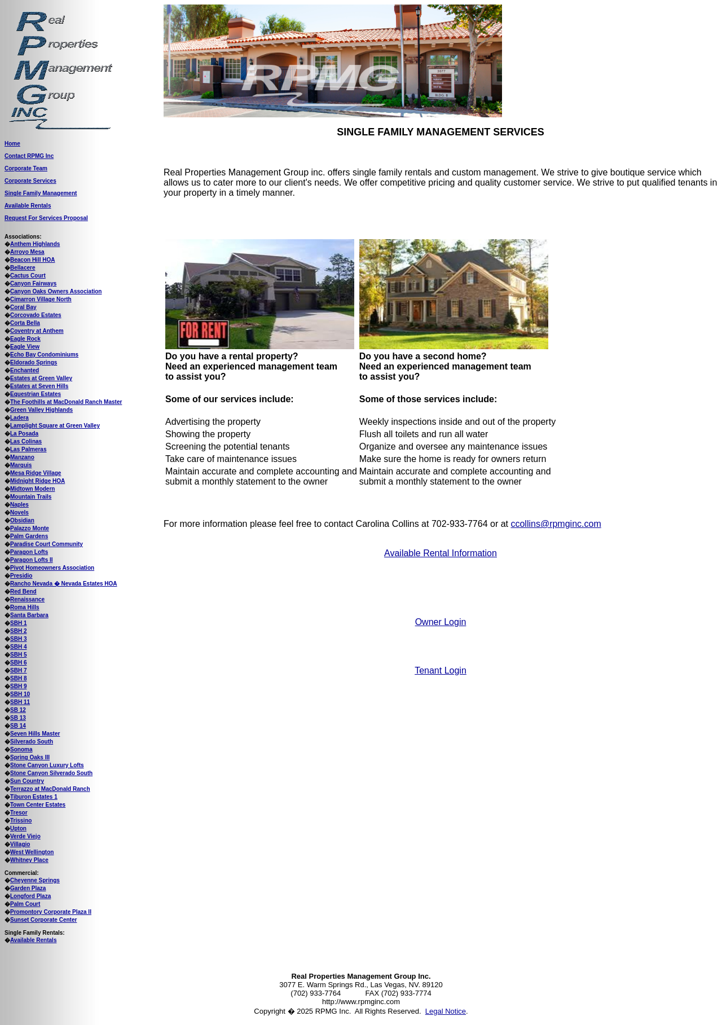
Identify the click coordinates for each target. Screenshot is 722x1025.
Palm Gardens (29, 536)
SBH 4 (18, 647)
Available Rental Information (440, 553)
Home (12, 143)
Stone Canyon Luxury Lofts (47, 765)
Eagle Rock (25, 339)
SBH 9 (18, 686)
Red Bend (23, 591)
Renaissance (27, 599)
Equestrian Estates (35, 394)
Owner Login (440, 622)
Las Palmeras (28, 449)
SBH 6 (18, 662)
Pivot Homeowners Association (52, 568)
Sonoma (21, 749)
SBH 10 (20, 694)
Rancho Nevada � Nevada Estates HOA (63, 583)
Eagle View (24, 347)
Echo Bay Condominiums (44, 354)
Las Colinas (26, 441)
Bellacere (22, 268)
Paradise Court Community (46, 544)
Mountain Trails (30, 497)
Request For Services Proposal (46, 218)
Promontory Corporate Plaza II (50, 912)
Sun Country (27, 781)
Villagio (20, 844)
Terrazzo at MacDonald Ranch (50, 789)
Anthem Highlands (35, 244)
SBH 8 (18, 678)
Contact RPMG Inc (29, 156)
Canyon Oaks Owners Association (56, 291)
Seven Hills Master (35, 734)
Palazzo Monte (29, 528)
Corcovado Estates (35, 315)
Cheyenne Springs (35, 880)
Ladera (19, 418)
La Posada (24, 433)
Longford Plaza (30, 896)
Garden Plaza (28, 888)
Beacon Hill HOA (32, 260)
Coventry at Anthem (37, 331)
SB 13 (18, 718)
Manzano (22, 457)
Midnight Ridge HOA (37, 481)
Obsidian (22, 520)
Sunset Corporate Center (43, 920)
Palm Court (25, 904)
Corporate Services (30, 181)
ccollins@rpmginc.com (555, 524)
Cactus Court (28, 275)
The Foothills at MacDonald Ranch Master (66, 402)
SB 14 (18, 726)
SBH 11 (20, 702)
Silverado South (31, 741)
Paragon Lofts (29, 552)
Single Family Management (41, 193)
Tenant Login (440, 670)
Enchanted (24, 370)
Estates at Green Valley (41, 378)
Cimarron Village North (41, 299)
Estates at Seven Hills (39, 386)
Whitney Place (29, 860)
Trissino (21, 820)
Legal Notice (445, 1011)
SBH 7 (18, 670)
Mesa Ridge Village (35, 473)
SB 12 (18, 710)
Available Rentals (28, 206)
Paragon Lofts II (31, 560)
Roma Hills (24, 607)
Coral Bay (23, 307)
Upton (18, 828)
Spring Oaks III (30, 757)
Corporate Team (26, 168)
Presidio (21, 576)
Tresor (19, 813)
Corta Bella (25, 323)
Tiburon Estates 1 (34, 797)
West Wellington (32, 852)
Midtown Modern (32, 489)
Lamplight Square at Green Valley (55, 426)
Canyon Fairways (33, 283)
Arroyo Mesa (27, 252)
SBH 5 (18, 655)
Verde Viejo (25, 836)
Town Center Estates (37, 805)
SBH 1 (18, 623)
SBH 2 (18, 631)
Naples (19, 504)
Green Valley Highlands (41, 410)
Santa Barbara (29, 615)
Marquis (21, 465)
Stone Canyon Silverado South (51, 773)
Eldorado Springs (33, 362)
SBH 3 (18, 639)
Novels (19, 512)
